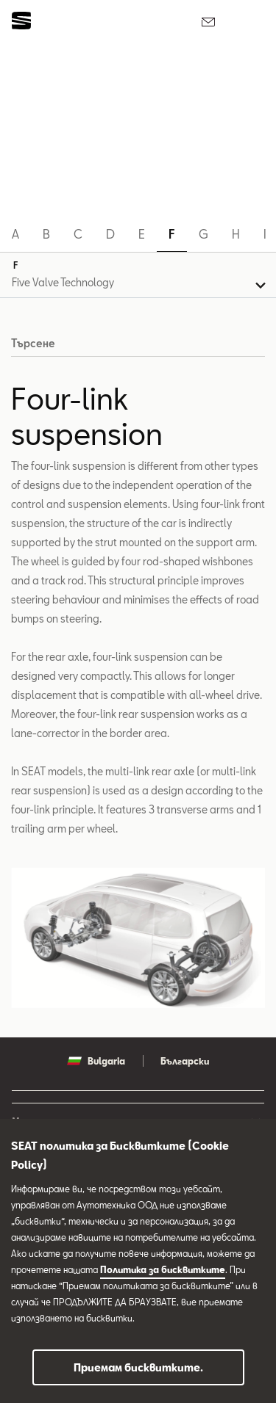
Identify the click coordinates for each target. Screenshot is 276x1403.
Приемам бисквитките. (138, 1367)
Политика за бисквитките (162, 1269)
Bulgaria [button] (96, 1061)
